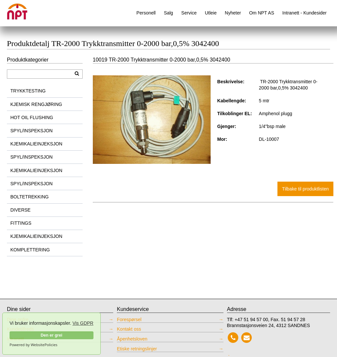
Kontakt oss (129, 329)
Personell (146, 12)
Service (189, 12)
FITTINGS (21, 223)
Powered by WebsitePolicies (33, 345)
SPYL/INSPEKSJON (32, 130)
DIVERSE (21, 210)
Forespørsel (129, 319)
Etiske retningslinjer (137, 348)
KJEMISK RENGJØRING (36, 104)
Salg (168, 12)
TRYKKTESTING (28, 90)
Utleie (211, 12)
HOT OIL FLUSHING (32, 117)
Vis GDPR (82, 323)
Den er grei (51, 335)
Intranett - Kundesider (304, 12)
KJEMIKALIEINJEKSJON (37, 143)
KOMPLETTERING (30, 249)
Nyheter (233, 12)
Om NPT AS (261, 12)
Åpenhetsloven (132, 339)
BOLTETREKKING (30, 196)
